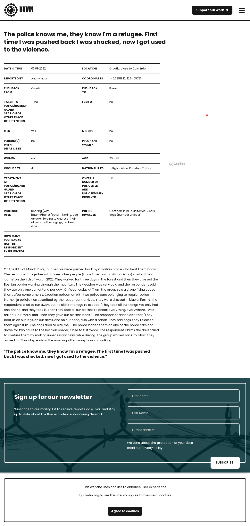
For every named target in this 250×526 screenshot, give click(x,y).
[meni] (241, 10)
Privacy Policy (151, 448)
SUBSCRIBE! (225, 462)
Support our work (210, 10)
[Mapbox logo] (177, 164)
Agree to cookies (125, 511)
